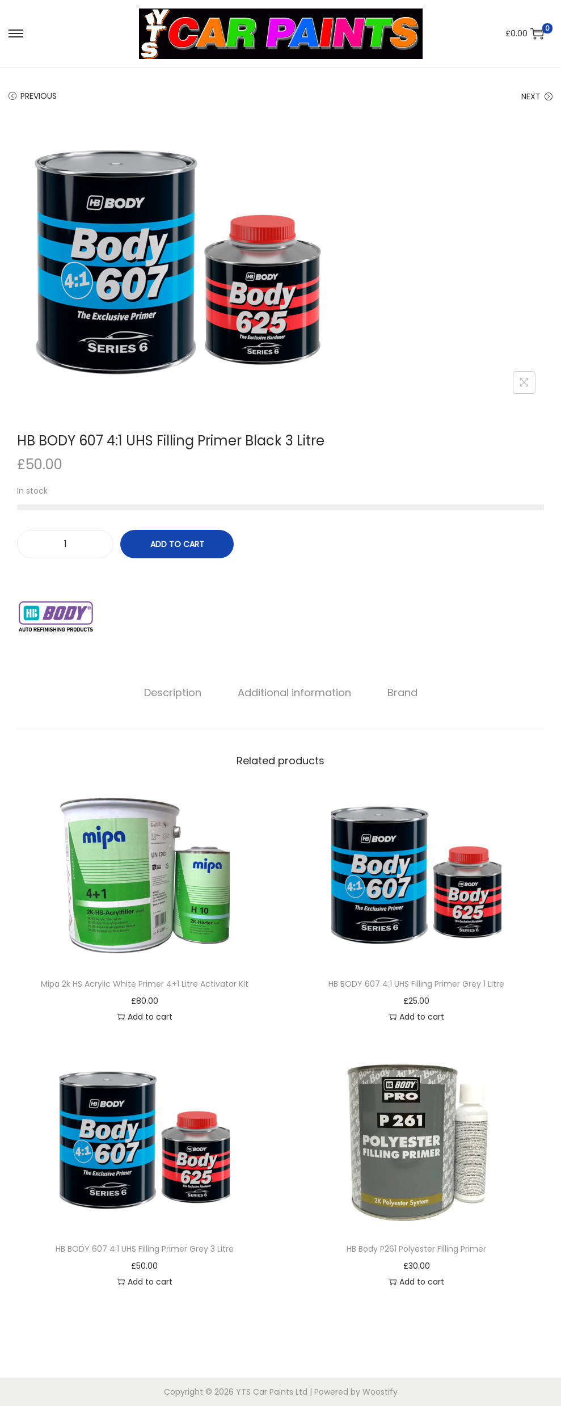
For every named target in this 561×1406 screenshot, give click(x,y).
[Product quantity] (65, 544)
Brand (402, 692)
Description (172, 692)
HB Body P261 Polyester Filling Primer (416, 1249)
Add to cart (177, 544)
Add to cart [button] (144, 1016)
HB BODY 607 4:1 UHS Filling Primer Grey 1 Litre (416, 984)
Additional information (294, 692)
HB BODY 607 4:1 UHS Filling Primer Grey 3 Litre (145, 1249)
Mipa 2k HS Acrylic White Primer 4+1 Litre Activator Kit (144, 984)
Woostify (380, 1391)
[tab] (172, 693)
